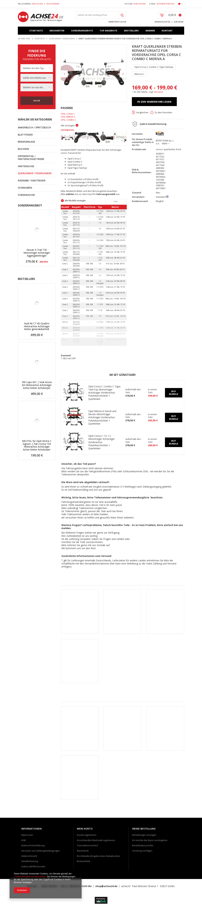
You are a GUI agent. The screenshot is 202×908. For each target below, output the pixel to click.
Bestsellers (131, 30)
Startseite (36, 30)
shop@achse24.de (165, 4)
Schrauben (25, 187)
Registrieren (52, 3)
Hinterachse (26, 166)
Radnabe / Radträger (31, 180)
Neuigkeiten (57, 30)
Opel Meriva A (68, 116)
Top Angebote (108, 30)
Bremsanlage (26, 141)
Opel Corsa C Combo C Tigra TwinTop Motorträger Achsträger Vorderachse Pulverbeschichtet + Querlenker (104, 393)
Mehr (165, 143)
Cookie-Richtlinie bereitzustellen (30, 876)
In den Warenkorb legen (154, 101)
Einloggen (37, 3)
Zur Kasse (178, 21)
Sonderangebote (82, 30)
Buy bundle (173, 393)
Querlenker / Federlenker (62, 38)
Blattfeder (25, 134)
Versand (158, 91)
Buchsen (23, 149)
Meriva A (139, 74)
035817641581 (140, 4)
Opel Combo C (68, 119)
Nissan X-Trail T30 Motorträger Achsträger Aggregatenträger (36, 252)
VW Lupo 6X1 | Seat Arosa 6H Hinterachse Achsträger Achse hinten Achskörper (37, 385)
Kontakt (167, 30)
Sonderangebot (30, 205)
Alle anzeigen (68, 125)
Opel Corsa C (68, 113)
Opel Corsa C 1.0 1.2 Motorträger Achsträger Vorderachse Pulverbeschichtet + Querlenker (101, 442)
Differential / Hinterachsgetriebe (31, 157)
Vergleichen (142, 112)
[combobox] (36, 68)
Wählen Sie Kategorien (35, 119)
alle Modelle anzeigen (75, 200)
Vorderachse (26, 194)
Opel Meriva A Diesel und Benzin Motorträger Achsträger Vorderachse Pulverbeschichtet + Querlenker (102, 417)
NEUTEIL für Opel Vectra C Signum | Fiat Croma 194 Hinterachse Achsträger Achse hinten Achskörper (36, 445)
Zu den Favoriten (163, 112)
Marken (150, 30)
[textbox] (97, 15)
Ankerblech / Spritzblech (34, 127)
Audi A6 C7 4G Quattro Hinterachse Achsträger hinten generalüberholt (37, 326)
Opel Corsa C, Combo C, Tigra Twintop (153, 66)
